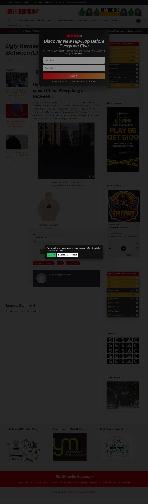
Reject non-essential (67, 255)
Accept (51, 255)
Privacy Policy (96, 248)
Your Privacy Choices (55, 250)
